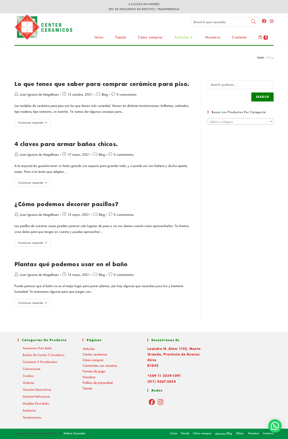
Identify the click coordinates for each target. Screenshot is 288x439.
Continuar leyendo (34, 123)
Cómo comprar (93, 360)
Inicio (260, 57)
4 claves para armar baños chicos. (66, 143)
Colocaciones (31, 369)
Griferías (28, 383)
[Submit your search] (253, 21)
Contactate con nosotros (100, 365)
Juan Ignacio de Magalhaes (39, 94)
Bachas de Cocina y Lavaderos (43, 355)
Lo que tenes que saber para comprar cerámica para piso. (101, 83)
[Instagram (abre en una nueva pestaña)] (271, 21)
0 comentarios (127, 94)
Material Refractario (36, 396)
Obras (239, 433)
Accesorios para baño (37, 348)
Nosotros (89, 377)
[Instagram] (160, 401)
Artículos (89, 349)
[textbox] (240, 122)
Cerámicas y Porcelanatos (40, 362)
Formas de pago (94, 371)
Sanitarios (29, 410)
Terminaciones (32, 417)
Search (262, 97)
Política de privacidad (97, 382)
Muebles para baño (36, 403)
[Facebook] (152, 401)
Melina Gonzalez (74, 433)
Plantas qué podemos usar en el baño (71, 264)
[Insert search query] (224, 22)
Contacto (268, 433)
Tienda (87, 388)
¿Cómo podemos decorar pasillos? (66, 203)
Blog (105, 94)
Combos (28, 376)
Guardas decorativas (37, 389)
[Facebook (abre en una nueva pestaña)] (264, 21)
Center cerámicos (95, 354)
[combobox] (241, 121)
